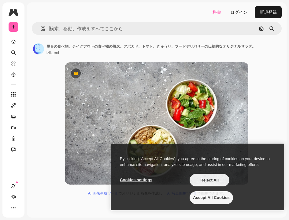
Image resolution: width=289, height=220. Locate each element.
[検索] (13, 52)
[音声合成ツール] (16, 138)
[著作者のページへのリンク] (38, 48)
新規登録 (268, 12)
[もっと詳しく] (13, 74)
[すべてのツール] (13, 94)
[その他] (13, 208)
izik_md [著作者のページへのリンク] (52, 53)
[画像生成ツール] (16, 116)
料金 (217, 12)
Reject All (209, 180)
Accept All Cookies (211, 197)
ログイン (238, 12)
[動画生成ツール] (16, 127)
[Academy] (13, 197)
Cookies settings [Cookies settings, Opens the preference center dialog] (136, 180)
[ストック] (13, 63)
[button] (40, 28)
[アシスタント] (16, 149)
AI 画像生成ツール (103, 193)
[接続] (13, 186)
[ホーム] (13, 41)
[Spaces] (16, 105)
